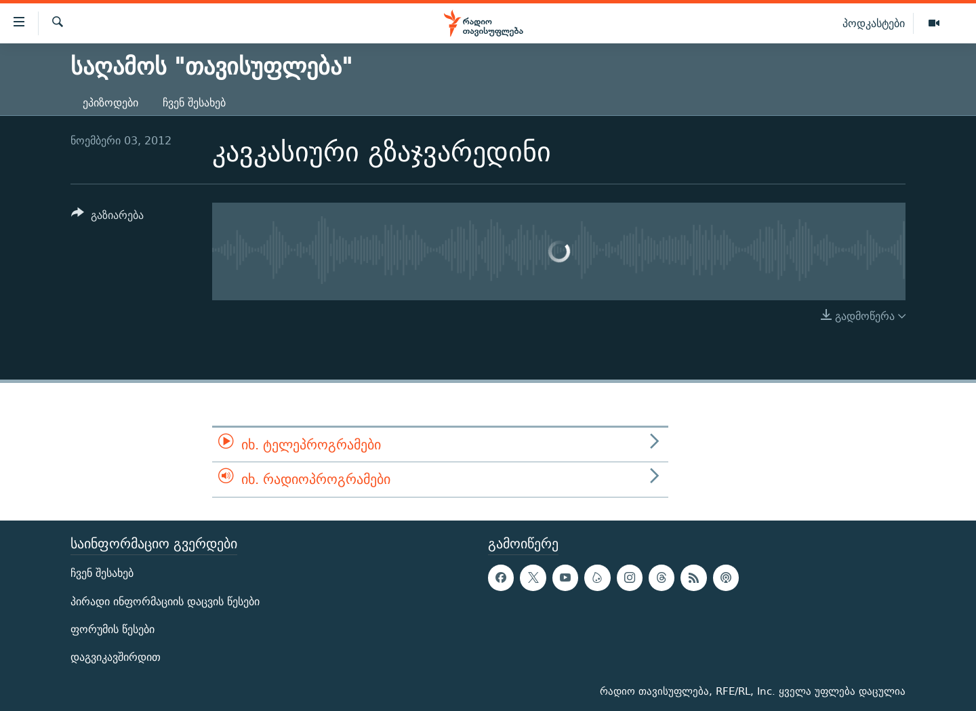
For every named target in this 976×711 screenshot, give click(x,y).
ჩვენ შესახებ (194, 103)
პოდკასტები (873, 23)
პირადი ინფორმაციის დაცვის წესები (165, 600)
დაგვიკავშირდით (115, 657)
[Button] (107, 217)
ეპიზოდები (110, 103)
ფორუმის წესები (112, 628)
